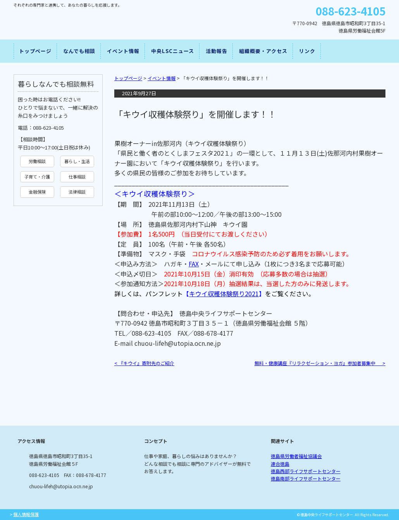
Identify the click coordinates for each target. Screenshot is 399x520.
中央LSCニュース (172, 51)
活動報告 (216, 51)
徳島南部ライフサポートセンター (306, 478)
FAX (194, 263)
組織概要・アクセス (263, 51)
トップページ (35, 51)
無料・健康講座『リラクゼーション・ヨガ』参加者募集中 (320, 363)
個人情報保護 (26, 514)
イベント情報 (123, 51)
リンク (307, 51)
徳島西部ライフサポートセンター (306, 471)
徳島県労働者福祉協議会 (296, 456)
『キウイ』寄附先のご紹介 (144, 363)
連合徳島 (280, 463)
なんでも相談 (79, 51)
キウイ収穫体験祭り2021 (224, 293)
